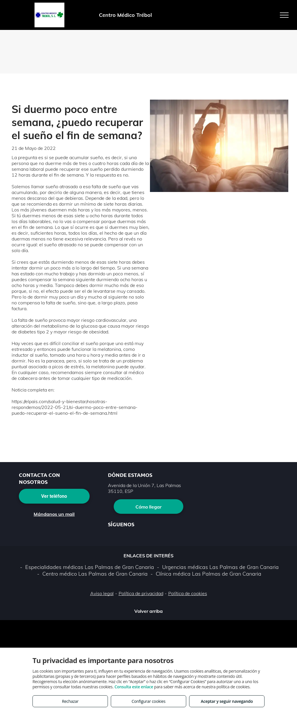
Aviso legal (102, 593)
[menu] (284, 15)
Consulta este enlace (134, 686)
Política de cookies (187, 593)
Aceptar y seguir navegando (227, 701)
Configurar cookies (149, 701)
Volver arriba (148, 611)
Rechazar (70, 701)
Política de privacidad (141, 593)
